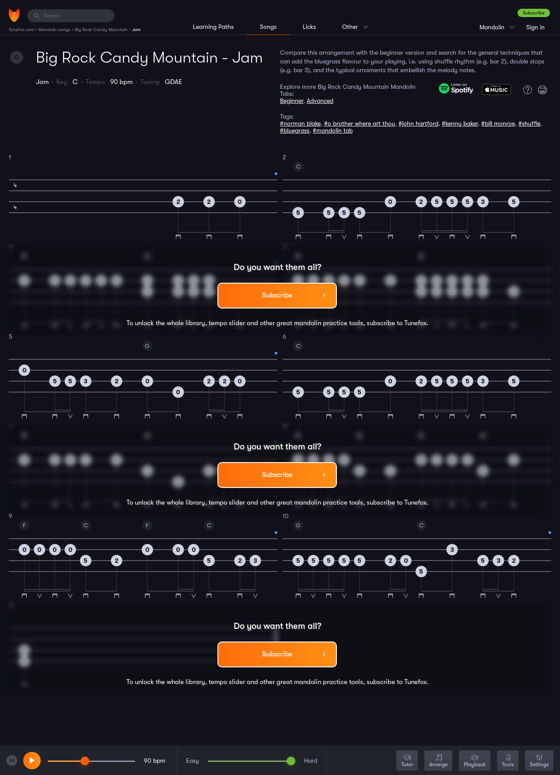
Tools (508, 761)
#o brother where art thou (359, 123)
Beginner (291, 100)
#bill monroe (498, 123)
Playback (475, 761)
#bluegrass (294, 130)
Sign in (535, 27)
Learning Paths (213, 26)
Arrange (438, 761)
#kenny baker (460, 123)
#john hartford (418, 123)
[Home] (14, 15)
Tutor (407, 761)
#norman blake (300, 123)
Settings (539, 761)
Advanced (320, 100)
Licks (309, 26)
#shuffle (529, 123)
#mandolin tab (333, 130)
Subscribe (534, 13)
